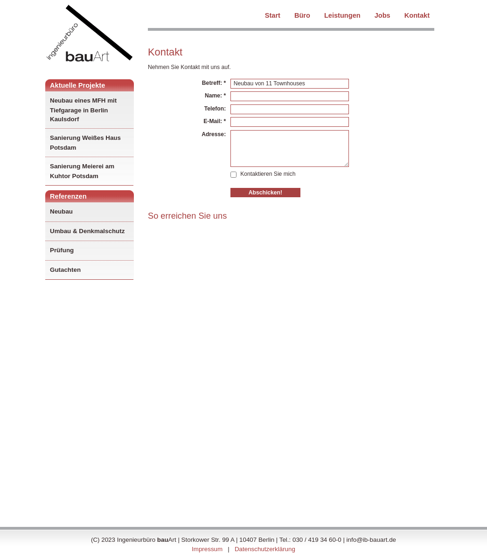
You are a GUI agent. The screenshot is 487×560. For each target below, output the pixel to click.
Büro (302, 15)
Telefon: (215, 108)
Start (272, 15)
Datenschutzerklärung (265, 549)
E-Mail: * (214, 121)
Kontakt (417, 15)
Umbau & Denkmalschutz (88, 231)
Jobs (382, 15)
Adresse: (214, 134)
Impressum (207, 549)
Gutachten (66, 269)
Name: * (215, 95)
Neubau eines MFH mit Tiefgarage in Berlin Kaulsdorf (83, 110)
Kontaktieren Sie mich (262, 174)
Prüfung (63, 250)
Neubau (62, 211)
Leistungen (342, 15)
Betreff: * (214, 83)
